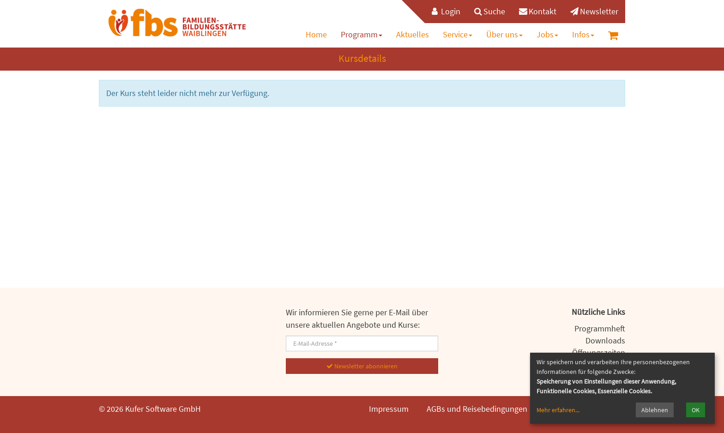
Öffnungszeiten (598, 352)
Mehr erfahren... (558, 410)
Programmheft (599, 328)
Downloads (605, 340)
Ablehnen (654, 410)
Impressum (389, 408)
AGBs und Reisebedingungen (477, 408)
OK (696, 410)
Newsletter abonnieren (362, 366)
